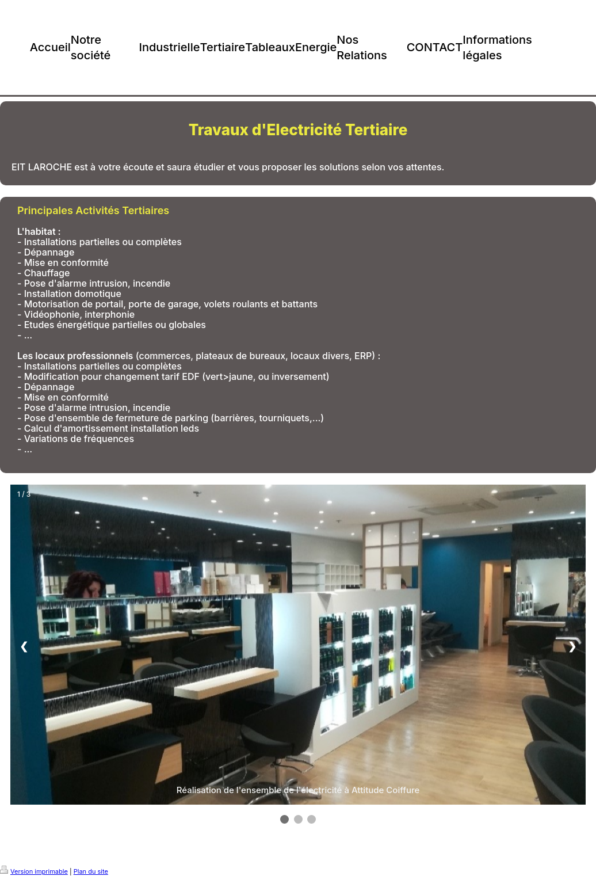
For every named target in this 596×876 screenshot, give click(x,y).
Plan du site (91, 871)
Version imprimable (34, 871)
